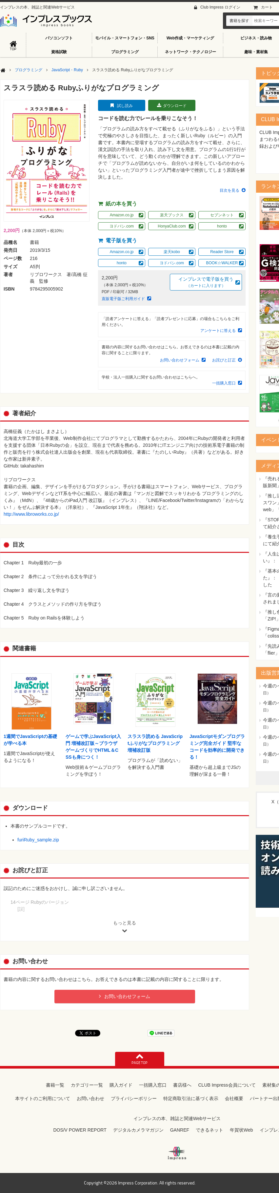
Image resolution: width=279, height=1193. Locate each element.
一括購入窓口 (224, 383)
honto (222, 226)
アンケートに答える (218, 330)
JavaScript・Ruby (67, 70)
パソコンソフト (59, 38)
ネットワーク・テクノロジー (190, 52)
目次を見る (229, 190)
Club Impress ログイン (220, 7)
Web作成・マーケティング (190, 38)
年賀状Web (241, 1130)
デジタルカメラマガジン (138, 1130)
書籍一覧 (55, 1085)
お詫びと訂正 (224, 360)
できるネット (209, 1130)
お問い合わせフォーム (179, 360)
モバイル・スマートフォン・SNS (124, 38)
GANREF (179, 1130)
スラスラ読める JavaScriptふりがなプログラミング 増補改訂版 (155, 743)
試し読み (125, 105)
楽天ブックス (172, 215)
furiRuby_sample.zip (38, 839)
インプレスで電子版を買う (205, 282)
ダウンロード (175, 105)
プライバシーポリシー (134, 1098)
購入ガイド (121, 1085)
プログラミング (125, 52)
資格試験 (59, 52)
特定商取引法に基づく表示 (190, 1098)
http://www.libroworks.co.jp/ (31, 514)
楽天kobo (172, 251)
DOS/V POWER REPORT (79, 1130)
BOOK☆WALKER (222, 263)
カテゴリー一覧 (87, 1085)
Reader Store (221, 251)
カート (267, 7)
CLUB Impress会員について (226, 1085)
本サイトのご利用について (42, 1098)
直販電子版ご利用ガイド (123, 298)
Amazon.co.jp (122, 215)
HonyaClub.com (172, 226)
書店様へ (182, 1085)
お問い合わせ (90, 1098)
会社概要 (234, 1098)
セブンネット (222, 215)
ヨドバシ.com (122, 226)
